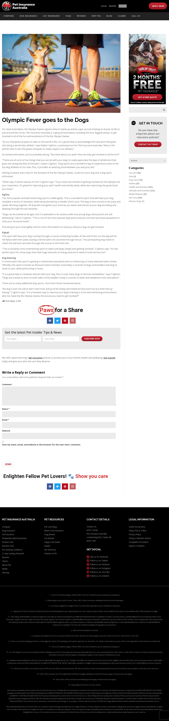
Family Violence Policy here (78, 712)
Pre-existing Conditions (12, 549)
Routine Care (7, 542)
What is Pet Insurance (54, 530)
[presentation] (22, 452)
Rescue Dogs (135, 201)
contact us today (148, 144)
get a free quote (147, 97)
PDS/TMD (122, 6)
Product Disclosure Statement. (149, 641)
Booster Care (8, 546)
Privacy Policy (135, 534)
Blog (109, 16)
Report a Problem (136, 546)
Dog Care (133, 179)
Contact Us (91, 526)
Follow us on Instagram (99, 568)
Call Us (136, 16)
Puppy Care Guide (52, 542)
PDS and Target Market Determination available (117, 701)
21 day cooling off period (13, 553)
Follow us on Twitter (97, 560)
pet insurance (35, 357)
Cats (131, 176)
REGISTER (112, 6)
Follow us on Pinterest (98, 564)
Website (6, 430)
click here (155, 668)
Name (6, 409)
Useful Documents (137, 526)
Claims (122, 16)
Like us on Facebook (97, 556)
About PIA (6, 565)
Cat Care (133, 172)
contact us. (142, 712)
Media (4, 568)
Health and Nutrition (138, 187)
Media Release (136, 194)
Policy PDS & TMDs (137, 530)
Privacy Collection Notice (140, 538)
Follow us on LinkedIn (98, 576)
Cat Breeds (49, 538)
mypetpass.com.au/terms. (107, 625)
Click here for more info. (130, 636)
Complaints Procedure (138, 542)
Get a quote (109, 357)
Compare (9, 16)
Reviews (81, 16)
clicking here (115, 595)
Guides (132, 183)
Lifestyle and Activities (139, 190)
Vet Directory (50, 549)
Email (5, 420)
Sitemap (5, 572)
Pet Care (133, 197)
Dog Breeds (49, 534)
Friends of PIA (50, 553)
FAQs (68, 16)
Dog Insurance (28, 16)
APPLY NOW (158, 6)
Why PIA (96, 16)
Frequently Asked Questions (14, 538)
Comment (7, 384)
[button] (50, 321)
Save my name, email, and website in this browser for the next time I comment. (41, 444)
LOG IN (103, 6)
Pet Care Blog (50, 526)
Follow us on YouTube (98, 572)
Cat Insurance (51, 16)
